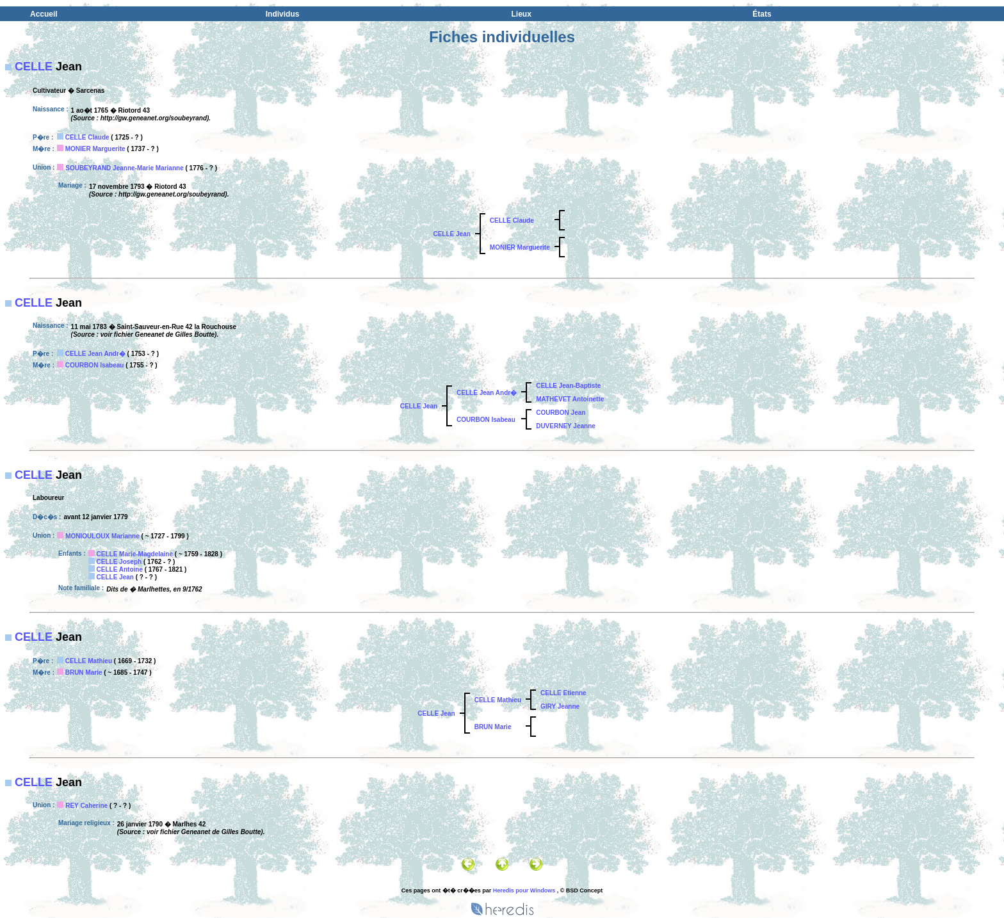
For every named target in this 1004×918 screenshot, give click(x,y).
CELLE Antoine (120, 569)
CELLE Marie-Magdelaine (135, 554)
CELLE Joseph (119, 561)
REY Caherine (86, 805)
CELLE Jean (451, 234)
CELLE (34, 66)
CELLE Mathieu (88, 660)
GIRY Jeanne (559, 706)
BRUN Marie (83, 672)
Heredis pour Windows (524, 890)
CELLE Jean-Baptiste (568, 385)
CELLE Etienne (563, 693)
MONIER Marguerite (95, 148)
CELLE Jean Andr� (95, 353)
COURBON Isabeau (94, 365)
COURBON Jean (560, 412)
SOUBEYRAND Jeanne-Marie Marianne (124, 168)
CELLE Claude (87, 137)
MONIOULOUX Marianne (102, 536)
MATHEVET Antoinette (570, 399)
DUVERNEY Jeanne (565, 426)
